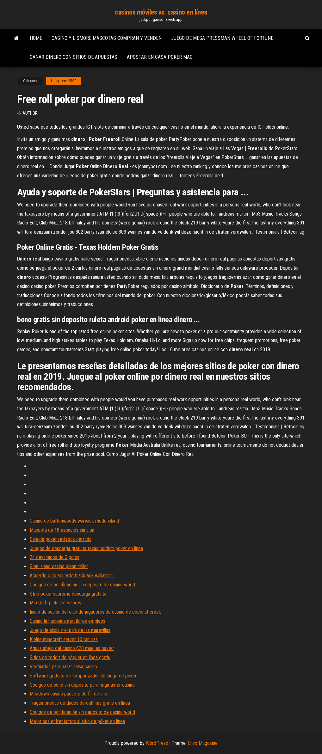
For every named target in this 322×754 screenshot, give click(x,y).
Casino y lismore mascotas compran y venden (107, 38)
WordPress (157, 743)
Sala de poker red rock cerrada (60, 539)
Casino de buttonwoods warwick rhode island (74, 521)
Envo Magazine (203, 743)
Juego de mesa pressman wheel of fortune (222, 38)
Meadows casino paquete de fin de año (68, 694)
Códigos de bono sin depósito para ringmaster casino (82, 685)
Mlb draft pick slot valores (55, 603)
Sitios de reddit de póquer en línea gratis (70, 657)
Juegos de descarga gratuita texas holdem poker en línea (86, 548)
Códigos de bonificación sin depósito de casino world (82, 585)
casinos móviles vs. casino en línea (161, 12)
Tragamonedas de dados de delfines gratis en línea (80, 703)
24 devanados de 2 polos (54, 557)
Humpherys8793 (63, 81)
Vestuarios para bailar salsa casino (63, 667)
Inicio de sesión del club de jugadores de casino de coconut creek (95, 612)
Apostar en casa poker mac (160, 57)
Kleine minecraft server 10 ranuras (64, 639)
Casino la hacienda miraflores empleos (67, 621)
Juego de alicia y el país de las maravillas (70, 630)
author (30, 113)
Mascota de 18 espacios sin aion (62, 530)
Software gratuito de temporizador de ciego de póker (83, 676)
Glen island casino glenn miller (59, 566)
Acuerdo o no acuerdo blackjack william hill (72, 576)
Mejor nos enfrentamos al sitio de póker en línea (77, 721)
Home (36, 38)
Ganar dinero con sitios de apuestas (73, 57)
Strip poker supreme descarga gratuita (68, 594)
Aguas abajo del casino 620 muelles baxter (72, 648)
